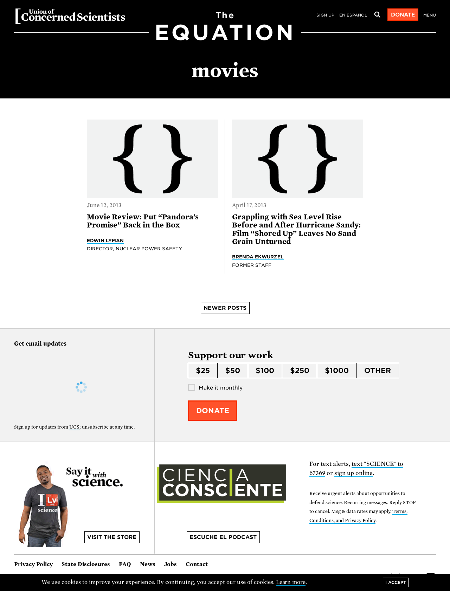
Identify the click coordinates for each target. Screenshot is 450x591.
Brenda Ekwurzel (258, 256)
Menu (429, 15)
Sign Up (325, 15)
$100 (265, 370)
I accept (395, 582)
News (147, 564)
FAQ (125, 564)
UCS (74, 427)
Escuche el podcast (223, 537)
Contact (197, 564)
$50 (232, 370)
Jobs (170, 564)
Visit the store (111, 537)
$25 (203, 370)
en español (353, 15)
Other (377, 370)
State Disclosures (86, 564)
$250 (299, 370)
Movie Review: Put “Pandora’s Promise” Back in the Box (143, 221)
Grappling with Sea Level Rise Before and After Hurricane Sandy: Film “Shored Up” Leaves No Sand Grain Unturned (296, 229)
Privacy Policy (33, 564)
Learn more (291, 582)
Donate (403, 15)
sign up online (353, 473)
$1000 (337, 370)
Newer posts (225, 308)
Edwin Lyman (105, 240)
